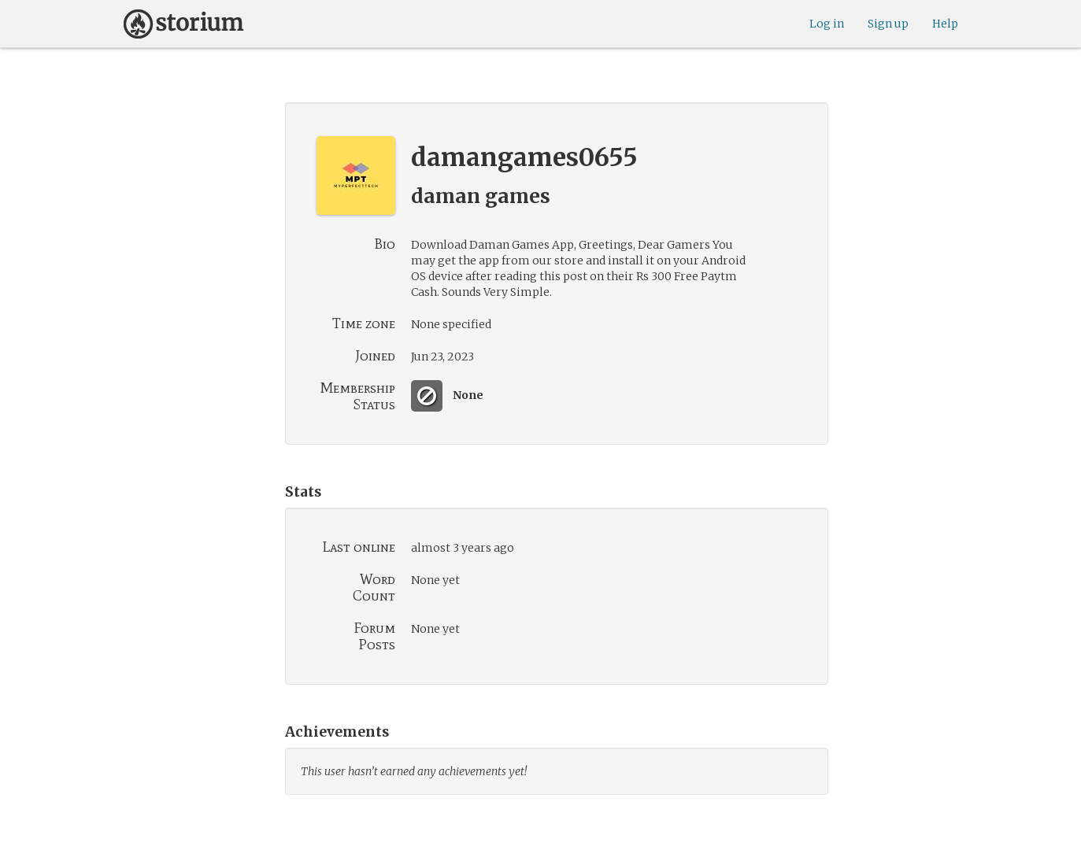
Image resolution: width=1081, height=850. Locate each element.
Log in (826, 24)
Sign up (888, 24)
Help (945, 24)
